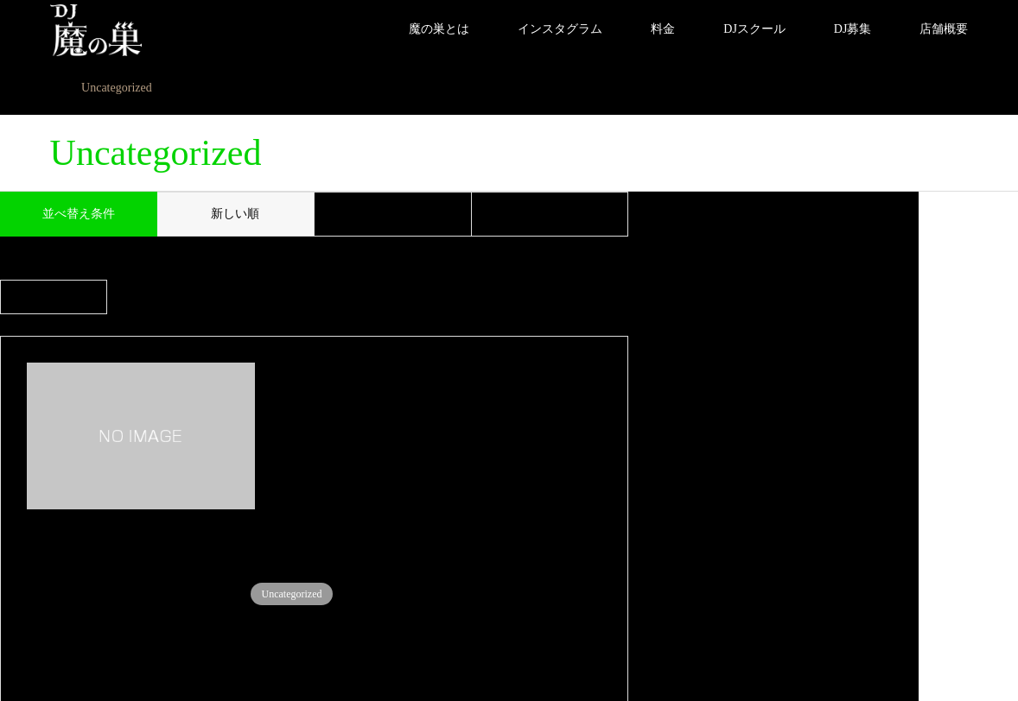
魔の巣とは (439, 28)
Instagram (56, 637)
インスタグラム (560, 28)
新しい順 (235, 213)
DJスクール (754, 28)
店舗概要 (943, 28)
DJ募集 (853, 28)
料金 (663, 28)
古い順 (392, 213)
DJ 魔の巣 (853, 637)
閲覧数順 (549, 213)
